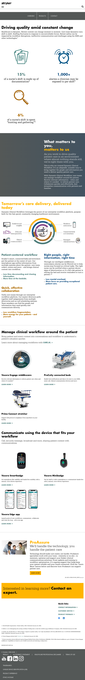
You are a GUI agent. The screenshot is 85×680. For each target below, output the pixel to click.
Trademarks (7, 665)
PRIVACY (5, 654)
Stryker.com (21, 636)
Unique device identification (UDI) (15, 669)
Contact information (67, 607)
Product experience (10, 673)
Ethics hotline (8, 677)
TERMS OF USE (70, 654)
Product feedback (65, 614)
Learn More (6, 384)
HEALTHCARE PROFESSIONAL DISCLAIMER (48, 654)
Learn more (35, 573)
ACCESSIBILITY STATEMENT (21, 654)
